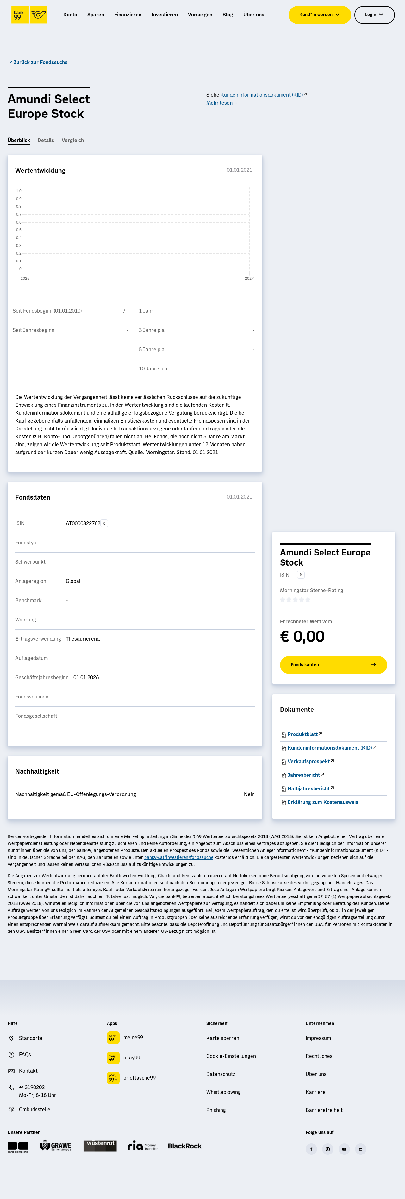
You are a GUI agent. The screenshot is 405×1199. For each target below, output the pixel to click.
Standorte (30, 1038)
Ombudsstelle (34, 1109)
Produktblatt (303, 734)
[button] (222, 103)
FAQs (25, 1054)
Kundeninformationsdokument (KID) (262, 95)
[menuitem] (70, 14)
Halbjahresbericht (309, 788)
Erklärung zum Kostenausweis (323, 802)
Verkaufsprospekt (309, 761)
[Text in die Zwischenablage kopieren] (104, 523)
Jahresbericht (304, 775)
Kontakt (28, 1071)
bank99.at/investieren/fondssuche (178, 857)
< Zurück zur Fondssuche (38, 62)
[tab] (19, 141)
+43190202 (32, 1087)
